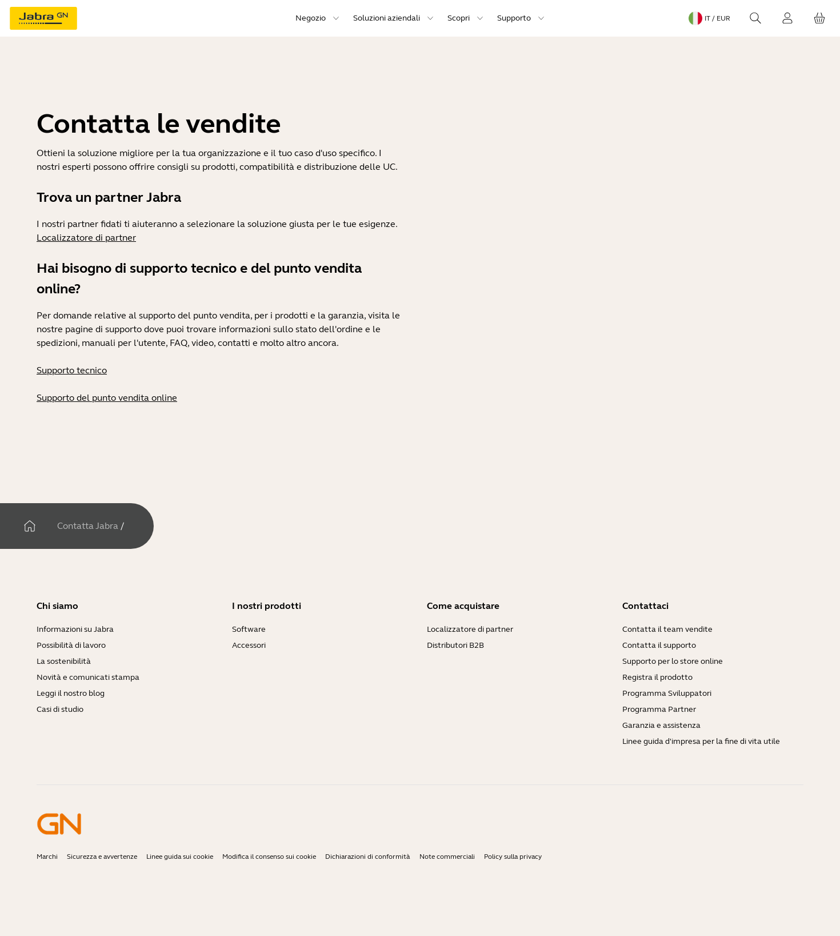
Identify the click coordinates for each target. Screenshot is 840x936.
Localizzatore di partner (86, 237)
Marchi (47, 857)
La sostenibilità (64, 661)
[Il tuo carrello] (819, 18)
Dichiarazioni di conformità (367, 857)
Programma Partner (659, 709)
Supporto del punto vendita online (107, 397)
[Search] (755, 18)
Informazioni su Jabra (75, 629)
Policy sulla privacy (513, 857)
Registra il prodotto (657, 677)
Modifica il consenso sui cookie (269, 857)
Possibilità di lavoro (71, 645)
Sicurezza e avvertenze (102, 857)
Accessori (249, 645)
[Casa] (29, 526)
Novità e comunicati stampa (88, 677)
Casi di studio (60, 709)
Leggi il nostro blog (71, 693)
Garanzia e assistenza (661, 725)
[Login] (787, 18)
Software (249, 629)
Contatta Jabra (87, 525)
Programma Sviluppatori (666, 693)
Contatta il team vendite (667, 629)
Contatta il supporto (659, 645)
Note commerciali (447, 857)
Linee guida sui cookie (179, 857)
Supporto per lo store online (672, 661)
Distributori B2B (455, 645)
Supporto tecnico (72, 370)
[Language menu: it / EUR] (709, 18)
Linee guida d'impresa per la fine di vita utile (701, 741)
